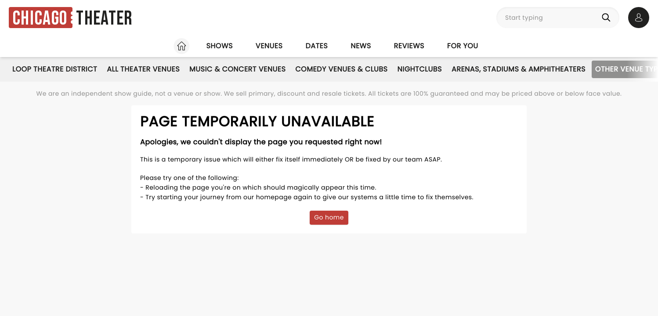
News (361, 46)
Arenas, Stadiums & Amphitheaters (519, 69)
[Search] (608, 17)
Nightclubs (420, 69)
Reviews (409, 46)
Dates (316, 46)
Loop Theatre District (54, 69)
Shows (219, 46)
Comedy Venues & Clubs (341, 69)
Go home (329, 217)
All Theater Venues (143, 69)
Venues (269, 46)
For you (462, 46)
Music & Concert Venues (237, 69)
